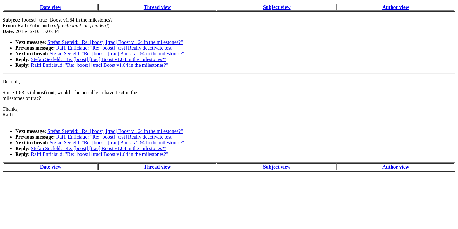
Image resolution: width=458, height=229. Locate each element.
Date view (50, 7)
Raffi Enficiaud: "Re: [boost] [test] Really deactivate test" (115, 48)
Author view (395, 7)
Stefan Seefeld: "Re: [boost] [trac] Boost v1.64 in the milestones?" (115, 42)
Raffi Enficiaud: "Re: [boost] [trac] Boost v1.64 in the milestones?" (99, 65)
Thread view (157, 7)
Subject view (277, 7)
